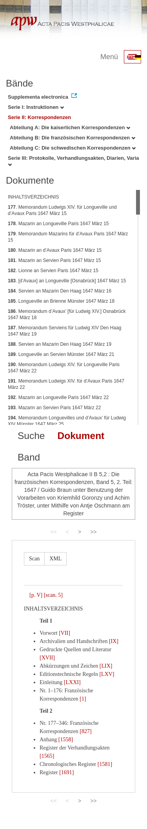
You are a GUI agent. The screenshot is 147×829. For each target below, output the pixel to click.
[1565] (47, 756)
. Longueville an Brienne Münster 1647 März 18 (61, 301)
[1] (83, 699)
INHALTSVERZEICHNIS (33, 197)
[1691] (66, 772)
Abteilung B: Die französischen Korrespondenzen (72, 138)
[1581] (105, 764)
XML (55, 559)
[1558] (65, 739)
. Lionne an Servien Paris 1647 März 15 (53, 270)
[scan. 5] (53, 595)
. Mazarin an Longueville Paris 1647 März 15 (58, 223)
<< (53, 532)
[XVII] (47, 658)
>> (93, 532)
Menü (109, 57)
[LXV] (106, 674)
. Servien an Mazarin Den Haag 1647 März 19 (59, 344)
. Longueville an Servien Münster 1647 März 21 (61, 354)
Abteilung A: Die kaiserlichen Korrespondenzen (70, 127)
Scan (34, 559)
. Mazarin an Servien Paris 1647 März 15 (54, 260)
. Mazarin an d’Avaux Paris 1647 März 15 (55, 250)
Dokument (80, 435)
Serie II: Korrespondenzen (39, 117)
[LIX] (106, 666)
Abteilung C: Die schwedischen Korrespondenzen (73, 148)
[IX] (113, 641)
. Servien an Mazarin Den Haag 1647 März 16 (59, 291)
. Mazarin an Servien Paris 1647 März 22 (54, 407)
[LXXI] (72, 682)
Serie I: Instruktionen (36, 107)
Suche (31, 435)
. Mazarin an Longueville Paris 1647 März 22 (58, 397)
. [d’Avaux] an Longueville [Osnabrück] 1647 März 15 (67, 281)
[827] (85, 731)
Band (29, 457)
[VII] (64, 633)
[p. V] (35, 595)
